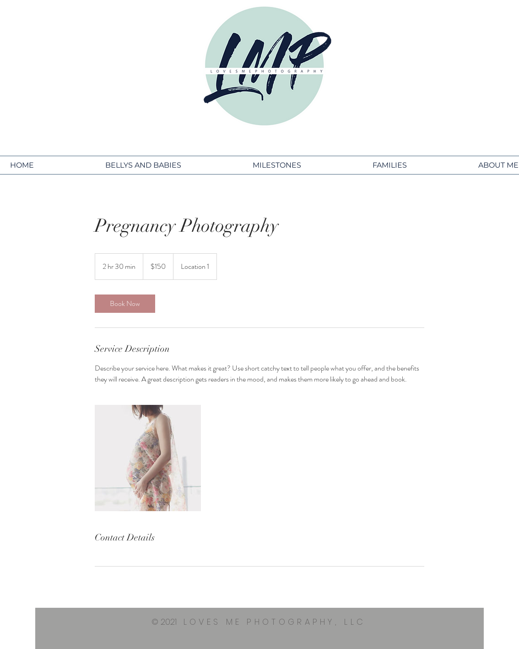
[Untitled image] (148, 458)
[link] (125, 304)
